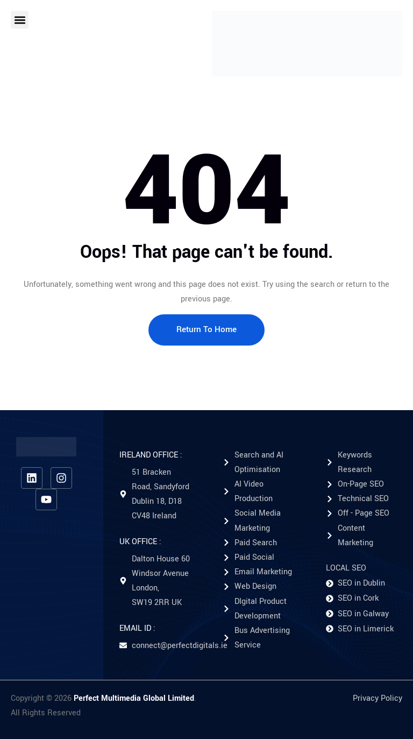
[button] (20, 20)
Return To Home (206, 329)
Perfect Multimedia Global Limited (134, 698)
